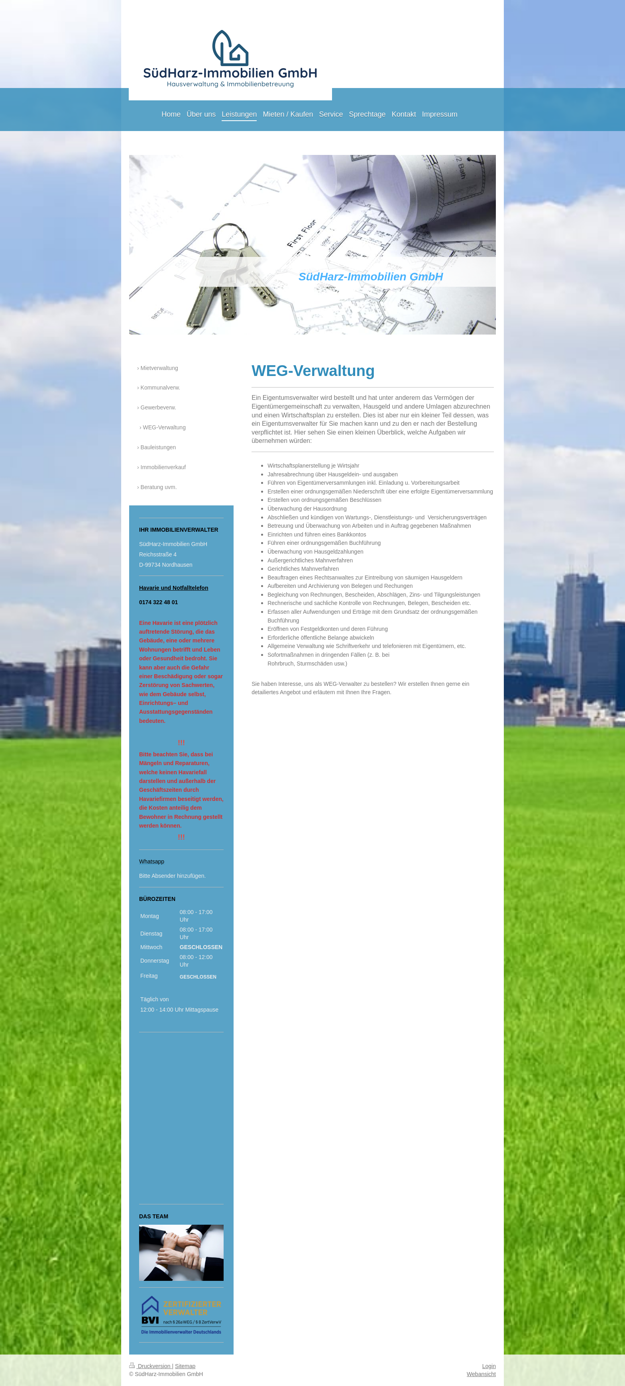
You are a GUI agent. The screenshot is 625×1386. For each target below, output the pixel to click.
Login (489, 1366)
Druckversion (150, 1366)
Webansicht (481, 1374)
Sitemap (185, 1366)
